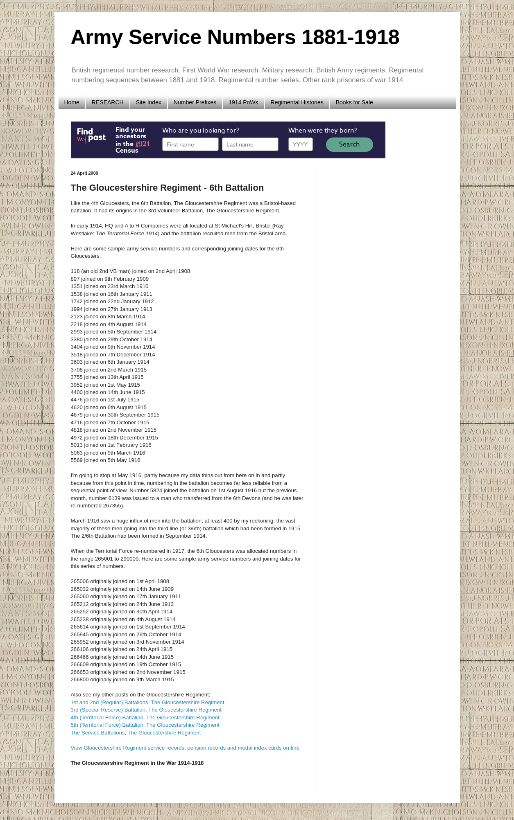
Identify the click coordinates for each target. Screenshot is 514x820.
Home (71, 102)
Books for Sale (354, 102)
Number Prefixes (195, 102)
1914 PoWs (243, 102)
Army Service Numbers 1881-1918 (235, 37)
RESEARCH (108, 102)
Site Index (148, 102)
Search (349, 144)
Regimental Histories (297, 102)
